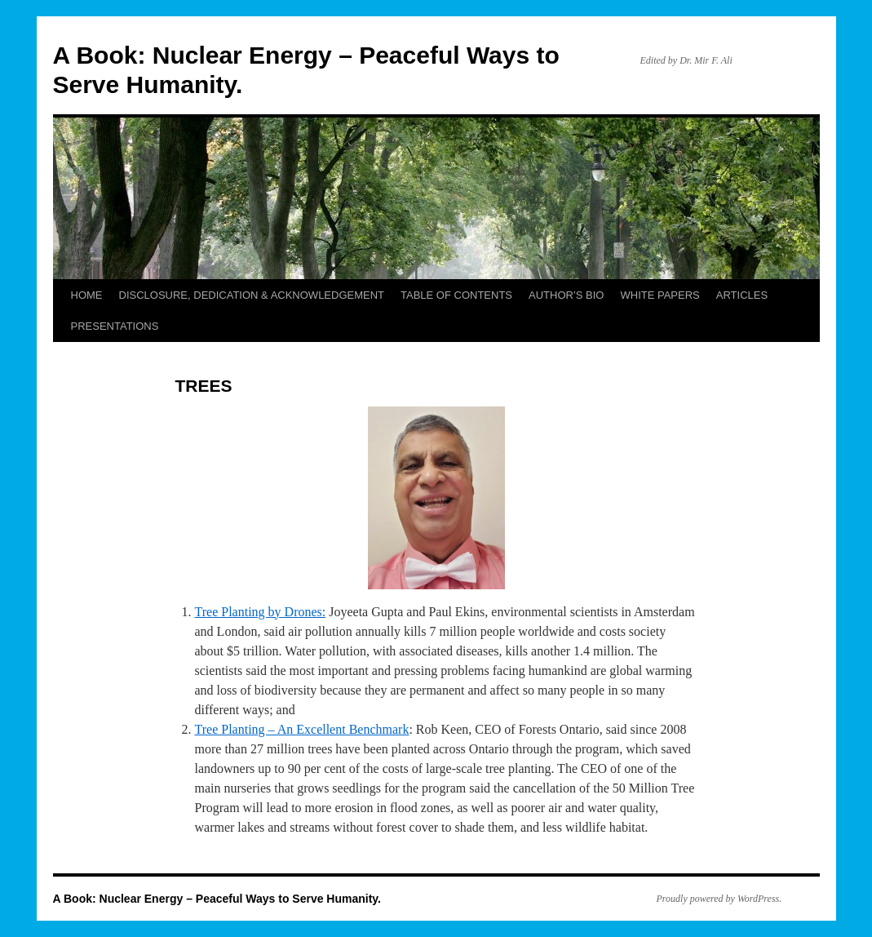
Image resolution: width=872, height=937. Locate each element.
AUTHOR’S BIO (566, 295)
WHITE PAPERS (660, 295)
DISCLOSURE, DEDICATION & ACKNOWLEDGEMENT (252, 295)
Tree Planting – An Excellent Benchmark (302, 729)
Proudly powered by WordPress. (719, 898)
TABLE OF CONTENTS (456, 295)
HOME (87, 295)
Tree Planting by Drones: (260, 612)
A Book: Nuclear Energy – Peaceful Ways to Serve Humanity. (217, 898)
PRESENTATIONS (115, 326)
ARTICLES (742, 295)
